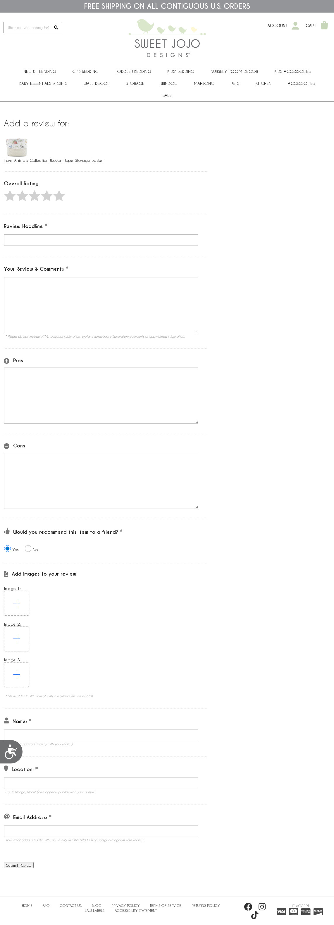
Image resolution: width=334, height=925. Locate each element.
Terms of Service (165, 905)
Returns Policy (206, 905)
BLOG (96, 905)
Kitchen (263, 83)
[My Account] (295, 25)
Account (277, 26)
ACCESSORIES (301, 83)
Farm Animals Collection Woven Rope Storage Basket (54, 160)
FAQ (46, 905)
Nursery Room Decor (234, 71)
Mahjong (204, 83)
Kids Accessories (292, 71)
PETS (235, 83)
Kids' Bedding (180, 71)
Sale (167, 95)
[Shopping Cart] (324, 26)
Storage (135, 83)
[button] (10, 196)
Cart (311, 26)
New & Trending (39, 71)
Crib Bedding (85, 71)
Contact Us (71, 905)
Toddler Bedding (133, 71)
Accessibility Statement (136, 910)
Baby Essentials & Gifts (43, 83)
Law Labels (94, 910)
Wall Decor (96, 83)
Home (27, 905)
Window (169, 83)
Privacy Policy (125, 905)
